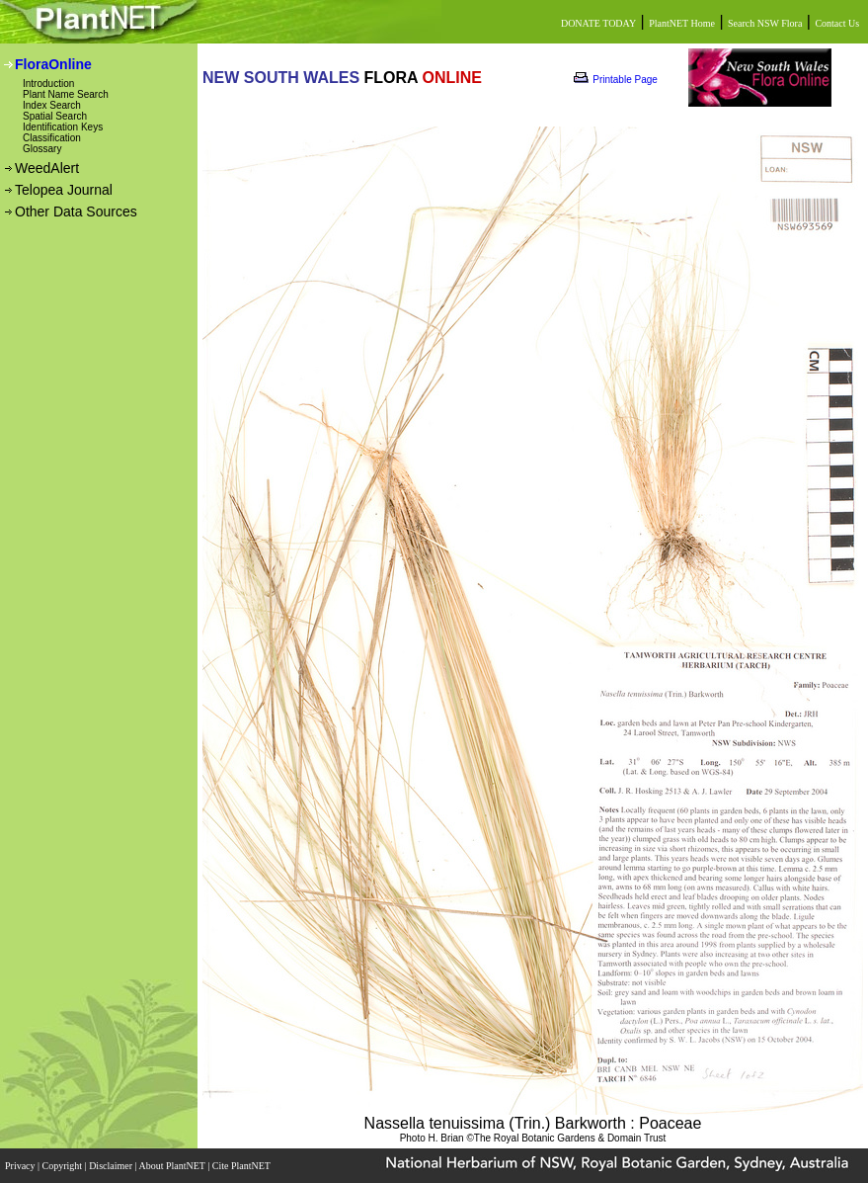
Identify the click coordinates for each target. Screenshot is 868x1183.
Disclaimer (111, 1165)
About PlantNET (172, 1165)
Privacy (21, 1165)
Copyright (63, 1165)
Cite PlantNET (242, 1165)
